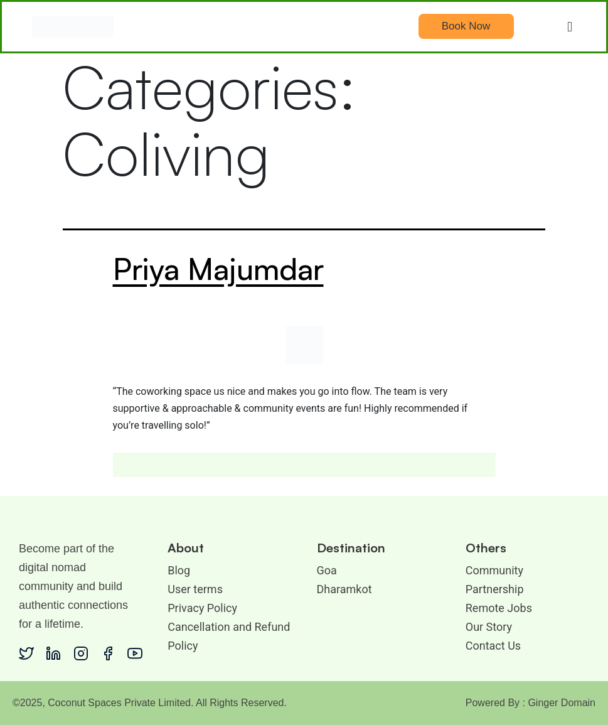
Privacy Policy (202, 608)
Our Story (489, 626)
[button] (570, 26)
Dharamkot (344, 589)
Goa (327, 570)
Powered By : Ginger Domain (530, 702)
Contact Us (493, 645)
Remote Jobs (499, 608)
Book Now (466, 26)
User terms (195, 589)
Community (494, 570)
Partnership (495, 589)
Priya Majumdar (218, 268)
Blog (179, 570)
